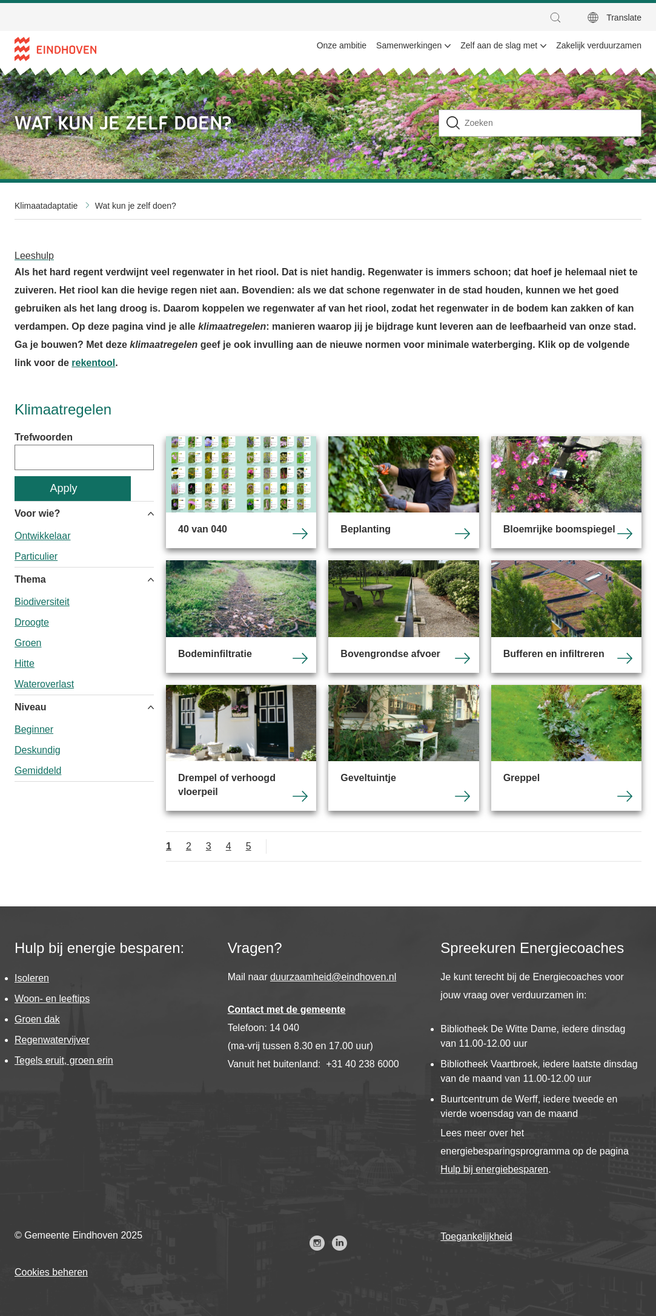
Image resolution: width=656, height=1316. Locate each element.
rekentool (93, 363)
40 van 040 (241, 492)
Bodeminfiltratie (241, 616)
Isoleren (32, 978)
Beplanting (403, 492)
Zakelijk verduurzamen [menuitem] (598, 45)
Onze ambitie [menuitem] (341, 45)
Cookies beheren (51, 1272)
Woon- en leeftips (52, 999)
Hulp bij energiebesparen (494, 1169)
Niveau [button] (30, 707)
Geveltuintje (403, 748)
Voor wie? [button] (37, 513)
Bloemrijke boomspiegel (566, 492)
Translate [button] (623, 17)
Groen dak (37, 1019)
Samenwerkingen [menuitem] (409, 45)
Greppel (566, 748)
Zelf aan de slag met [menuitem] (498, 45)
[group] (84, 535)
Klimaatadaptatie (46, 206)
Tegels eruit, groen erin (64, 1060)
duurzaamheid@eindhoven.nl (333, 977)
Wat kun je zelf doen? (135, 206)
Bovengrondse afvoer (403, 616)
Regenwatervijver (52, 1040)
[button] (558, 17)
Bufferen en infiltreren (566, 616)
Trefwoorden (44, 437)
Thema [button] (30, 579)
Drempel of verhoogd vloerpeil (241, 748)
